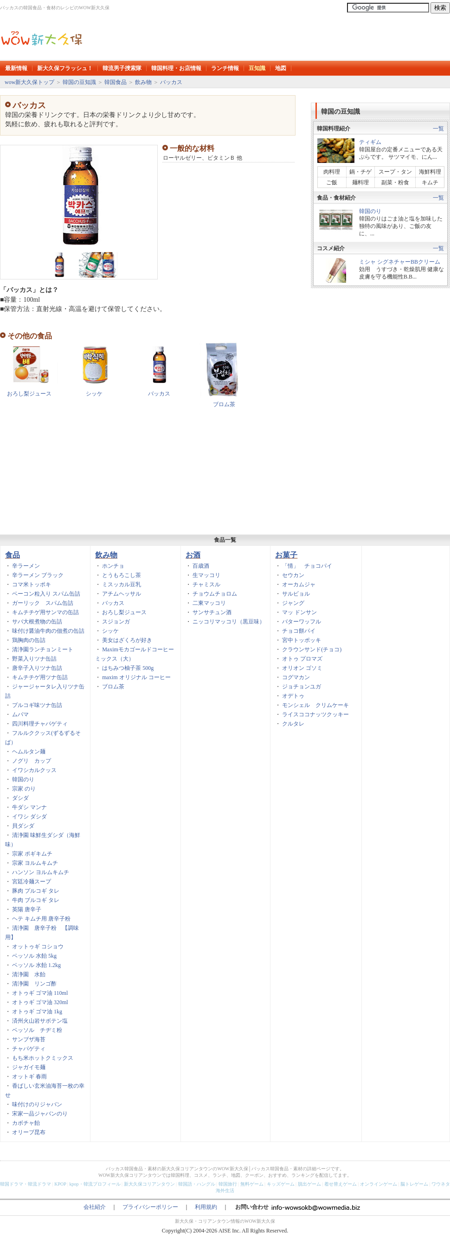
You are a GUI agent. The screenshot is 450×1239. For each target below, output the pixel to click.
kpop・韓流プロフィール (95, 1184)
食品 (12, 555)
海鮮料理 (430, 172)
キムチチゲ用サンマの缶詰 (45, 612)
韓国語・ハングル (196, 1184)
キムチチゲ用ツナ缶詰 (40, 677)
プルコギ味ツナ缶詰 (37, 705)
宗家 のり (24, 788)
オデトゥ (293, 696)
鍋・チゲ (360, 172)
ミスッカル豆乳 (121, 584)
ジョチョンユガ (301, 686)
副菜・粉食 (395, 182)
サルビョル (296, 593)
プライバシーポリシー (150, 1207)
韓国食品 (115, 82)
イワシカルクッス (34, 770)
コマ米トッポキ (31, 584)
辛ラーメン (26, 566)
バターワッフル (301, 621)
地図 (280, 68)
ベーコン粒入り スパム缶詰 (46, 593)
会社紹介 (95, 1207)
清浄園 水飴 (28, 974)
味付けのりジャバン (37, 1104)
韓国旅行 (228, 1184)
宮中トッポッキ (301, 640)
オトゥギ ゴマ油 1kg (37, 1011)
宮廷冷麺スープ (31, 881)
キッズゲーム (281, 1184)
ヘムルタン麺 (28, 751)
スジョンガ (116, 621)
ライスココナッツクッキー (315, 714)
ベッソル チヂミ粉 (37, 1030)
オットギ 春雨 (29, 1076)
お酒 (193, 555)
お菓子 (286, 555)
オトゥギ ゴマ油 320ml (40, 1002)
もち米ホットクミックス (42, 1058)
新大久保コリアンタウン (149, 1184)
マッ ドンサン (299, 612)
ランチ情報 (225, 68)
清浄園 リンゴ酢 (34, 983)
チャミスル (206, 584)
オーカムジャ (298, 584)
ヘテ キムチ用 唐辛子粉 (41, 918)
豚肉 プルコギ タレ (35, 891)
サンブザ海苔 (28, 1039)
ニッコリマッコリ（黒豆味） (229, 621)
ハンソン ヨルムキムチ (40, 872)
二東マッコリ (209, 603)
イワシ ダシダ (29, 816)
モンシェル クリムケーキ (315, 705)
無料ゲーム (252, 1184)
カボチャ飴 (26, 1123)
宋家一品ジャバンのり (40, 1113)
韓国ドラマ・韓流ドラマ (25, 1184)
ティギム (370, 142)
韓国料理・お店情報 (176, 68)
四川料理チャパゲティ (40, 723)
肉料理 (334, 172)
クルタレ (293, 723)
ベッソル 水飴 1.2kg (36, 965)
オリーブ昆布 (28, 1132)
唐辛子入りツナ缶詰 (37, 668)
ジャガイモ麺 (28, 1067)
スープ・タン (395, 172)
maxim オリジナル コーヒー (136, 677)
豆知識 (257, 68)
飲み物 (143, 82)
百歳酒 (201, 566)
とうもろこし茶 (121, 575)
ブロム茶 (224, 404)
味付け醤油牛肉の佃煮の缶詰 (48, 631)
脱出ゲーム (309, 1184)
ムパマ (20, 714)
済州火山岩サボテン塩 (40, 1021)
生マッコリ (206, 575)
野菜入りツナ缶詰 (34, 658)
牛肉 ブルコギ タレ (35, 900)
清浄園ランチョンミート (42, 649)
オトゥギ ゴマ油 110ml (40, 993)
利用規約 (206, 1207)
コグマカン (296, 677)
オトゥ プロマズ (302, 658)
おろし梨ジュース (29, 393)
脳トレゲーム (414, 1184)
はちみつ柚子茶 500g (128, 668)
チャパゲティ (28, 1048)
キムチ (430, 182)
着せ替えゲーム (340, 1184)
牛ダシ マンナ (29, 807)
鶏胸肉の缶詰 (28, 640)
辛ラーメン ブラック (38, 575)
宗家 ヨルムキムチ (35, 863)
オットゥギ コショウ (38, 946)
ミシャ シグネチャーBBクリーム (399, 262)
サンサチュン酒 (212, 612)
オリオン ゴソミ (302, 668)
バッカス (171, 82)
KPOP (60, 1184)
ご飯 (331, 182)
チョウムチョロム (215, 593)
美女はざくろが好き (127, 640)
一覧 (438, 128)
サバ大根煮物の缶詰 (37, 621)
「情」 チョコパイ (307, 566)
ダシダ (20, 798)
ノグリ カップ (31, 761)
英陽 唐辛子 (26, 909)
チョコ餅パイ (298, 631)
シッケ (94, 393)
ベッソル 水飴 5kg (34, 956)
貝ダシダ (23, 826)
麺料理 (360, 182)
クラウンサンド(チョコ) (311, 649)
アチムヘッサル (121, 593)
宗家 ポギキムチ (32, 853)
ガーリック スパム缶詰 (42, 603)
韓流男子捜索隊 (122, 68)
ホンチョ (113, 566)
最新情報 (16, 68)
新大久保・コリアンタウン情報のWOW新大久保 (225, 1221)
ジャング (293, 603)
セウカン (293, 575)
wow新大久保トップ (29, 82)
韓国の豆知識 (79, 82)
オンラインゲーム (378, 1184)
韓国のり (370, 211)
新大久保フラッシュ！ (65, 68)
